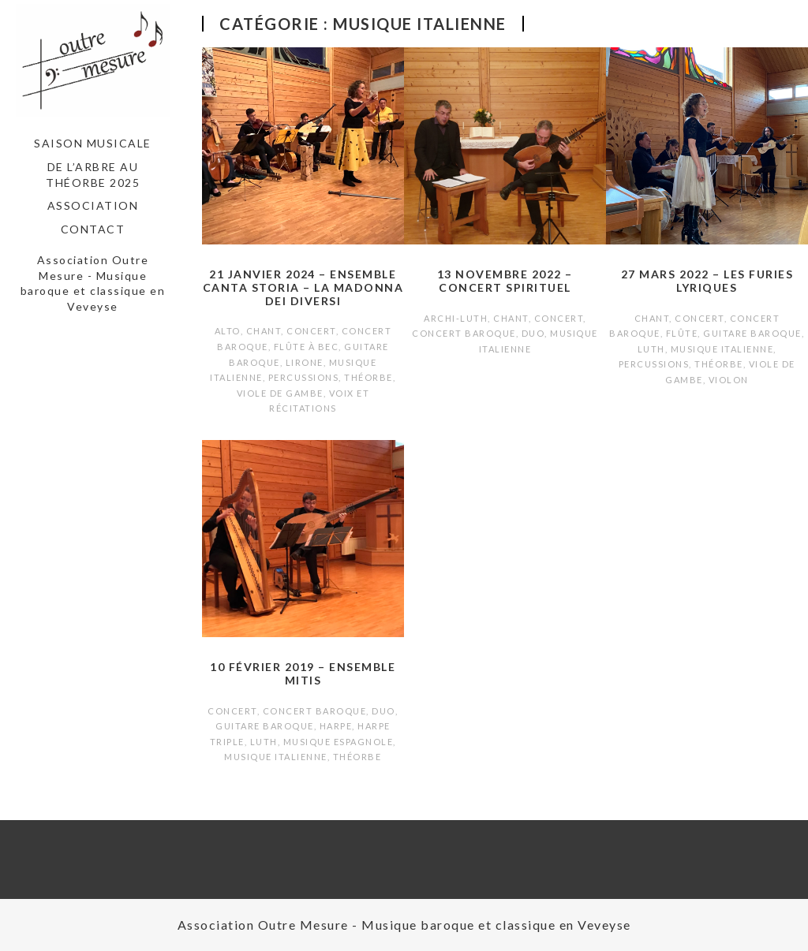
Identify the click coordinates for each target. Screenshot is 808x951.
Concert (311, 331)
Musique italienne (722, 349)
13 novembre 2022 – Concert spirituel (505, 280)
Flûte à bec (306, 346)
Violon (729, 380)
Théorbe (368, 377)
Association (93, 205)
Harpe (336, 726)
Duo (533, 333)
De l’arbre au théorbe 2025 (93, 174)
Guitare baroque (752, 333)
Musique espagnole (338, 742)
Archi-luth (456, 318)
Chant (264, 331)
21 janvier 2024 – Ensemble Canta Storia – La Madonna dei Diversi (303, 287)
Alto (228, 331)
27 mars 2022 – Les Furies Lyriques (707, 280)
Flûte (682, 333)
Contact (93, 229)
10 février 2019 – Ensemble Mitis (302, 673)
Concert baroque (464, 333)
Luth (651, 349)
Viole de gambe (280, 393)
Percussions (303, 377)
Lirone (305, 362)
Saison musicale (93, 143)
